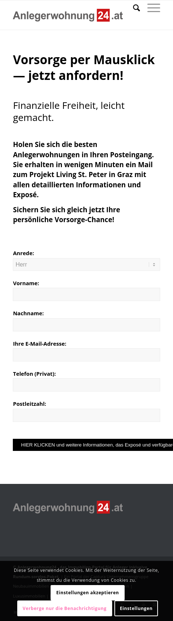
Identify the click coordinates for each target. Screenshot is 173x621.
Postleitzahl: (29, 403)
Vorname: (26, 283)
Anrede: (23, 253)
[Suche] (133, 7)
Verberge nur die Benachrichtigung (65, 608)
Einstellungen (136, 608)
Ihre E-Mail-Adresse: (39, 343)
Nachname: (28, 313)
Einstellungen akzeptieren (87, 592)
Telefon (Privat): (34, 373)
